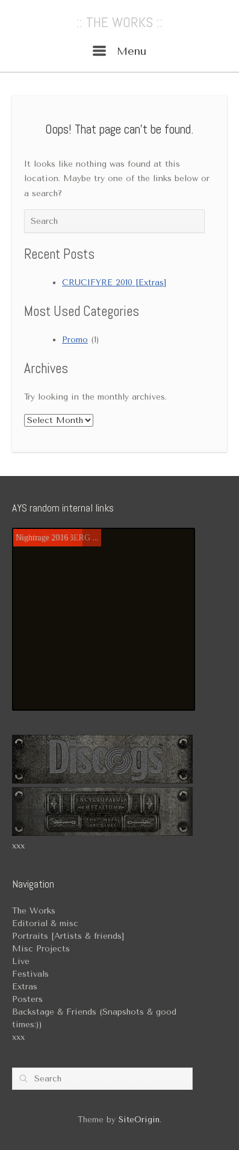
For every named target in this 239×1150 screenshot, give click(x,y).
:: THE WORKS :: (119, 22)
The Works (33, 911)
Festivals (30, 974)
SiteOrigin (139, 1119)
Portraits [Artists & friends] (68, 936)
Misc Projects (41, 949)
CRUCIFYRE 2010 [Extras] (114, 282)
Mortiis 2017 (38, 537)
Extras (24, 987)
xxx (18, 846)
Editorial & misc (45, 923)
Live (20, 961)
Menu (119, 51)
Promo (75, 340)
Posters (27, 999)
